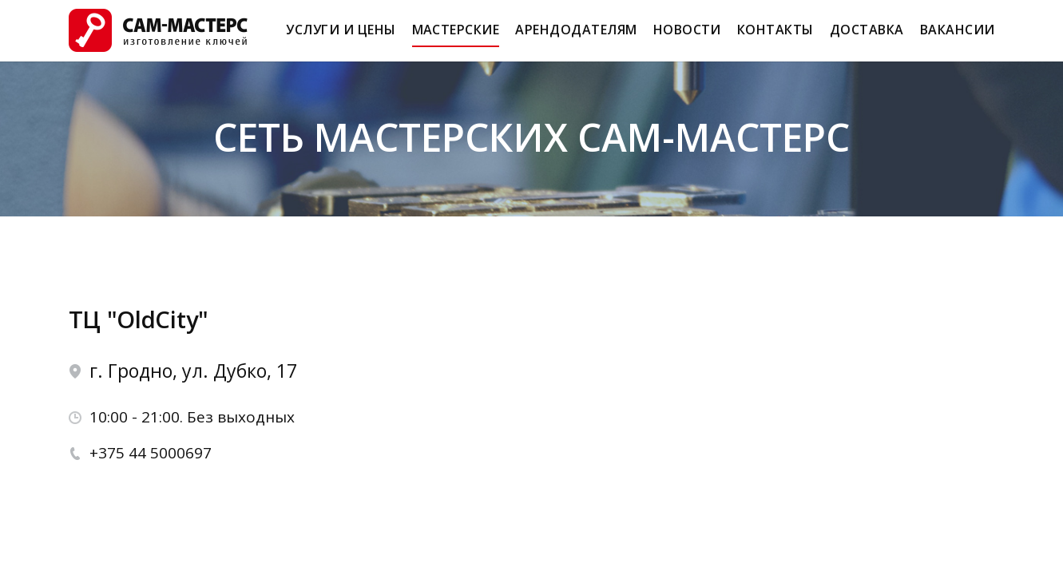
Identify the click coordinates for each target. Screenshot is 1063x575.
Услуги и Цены (340, 37)
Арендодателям (576, 37)
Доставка (867, 37)
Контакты (775, 37)
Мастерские (456, 37)
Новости (687, 37)
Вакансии (957, 37)
